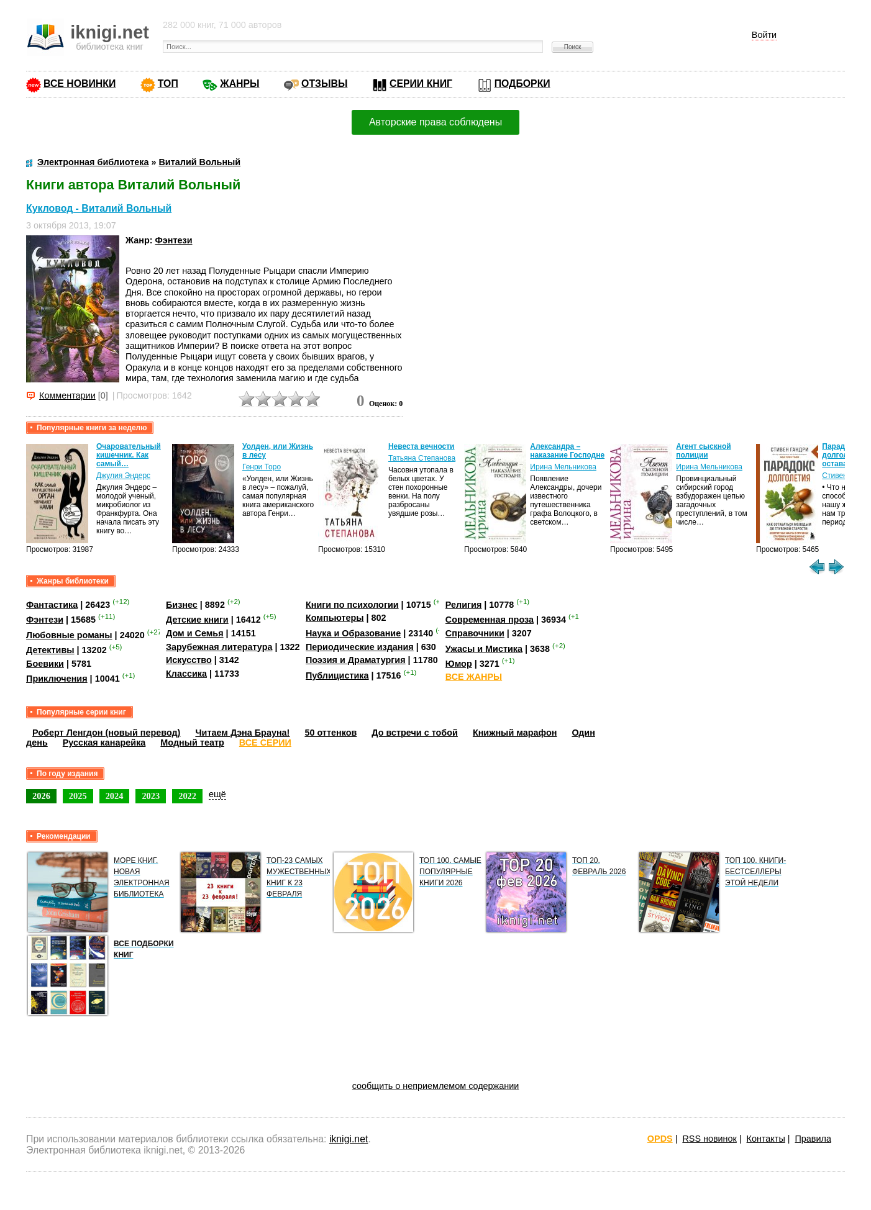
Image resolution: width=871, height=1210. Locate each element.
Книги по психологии (352, 605)
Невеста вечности (421, 446)
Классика (186, 674)
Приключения (57, 679)
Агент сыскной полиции (703, 450)
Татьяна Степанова (421, 458)
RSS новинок (709, 1139)
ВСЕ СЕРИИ (265, 742)
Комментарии (67, 395)
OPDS (660, 1139)
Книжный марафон (515, 733)
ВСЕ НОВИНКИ (79, 83)
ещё (217, 794)
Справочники (474, 633)
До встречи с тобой (415, 733)
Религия (463, 605)
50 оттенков (330, 733)
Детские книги (197, 620)
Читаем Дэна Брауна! (242, 733)
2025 (78, 796)
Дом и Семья (195, 633)
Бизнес (182, 605)
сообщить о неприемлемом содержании (435, 1086)
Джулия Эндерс (123, 475)
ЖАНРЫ (239, 83)
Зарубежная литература (219, 647)
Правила (813, 1139)
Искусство (189, 660)
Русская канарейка (104, 742)
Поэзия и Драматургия (356, 660)
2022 (187, 796)
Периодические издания (360, 647)
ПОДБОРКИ (522, 83)
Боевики (45, 664)
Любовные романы (69, 635)
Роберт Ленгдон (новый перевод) (106, 733)
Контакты (766, 1139)
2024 (115, 796)
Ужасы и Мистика (483, 648)
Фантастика (52, 605)
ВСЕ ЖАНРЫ (473, 677)
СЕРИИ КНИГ (421, 83)
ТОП (168, 83)
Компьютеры (335, 618)
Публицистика (337, 675)
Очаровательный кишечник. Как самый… (128, 455)
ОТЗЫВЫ (324, 83)
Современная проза (489, 620)
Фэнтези (174, 240)
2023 (151, 796)
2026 (41, 796)
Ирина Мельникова (563, 467)
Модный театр (192, 742)
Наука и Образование (353, 633)
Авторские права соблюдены (435, 122)
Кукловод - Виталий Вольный (98, 208)
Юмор (458, 664)
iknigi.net (348, 1139)
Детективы (50, 650)
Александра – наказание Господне (567, 450)
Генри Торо (261, 467)
